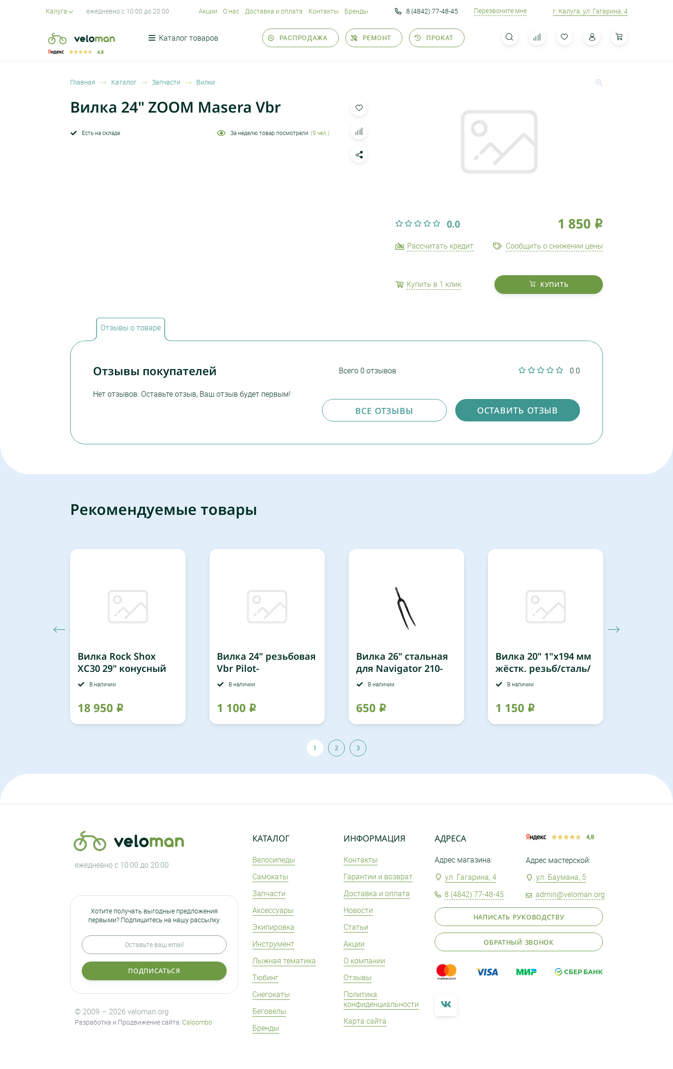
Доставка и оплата (274, 11)
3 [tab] (358, 747)
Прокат (434, 37)
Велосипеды (273, 860)
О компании (364, 960)
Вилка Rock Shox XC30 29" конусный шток (122, 668)
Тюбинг (265, 977)
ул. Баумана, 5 (561, 877)
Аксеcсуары (273, 910)
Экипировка (273, 927)
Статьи (356, 927)
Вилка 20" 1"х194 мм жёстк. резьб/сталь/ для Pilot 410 (543, 668)
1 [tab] (315, 747)
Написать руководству (519, 916)
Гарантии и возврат (378, 876)
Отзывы (358, 977)
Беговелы (269, 1011)
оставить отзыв (517, 410)
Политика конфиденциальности (381, 999)
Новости (358, 910)
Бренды (356, 11)
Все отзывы (384, 410)
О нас (231, 11)
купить (549, 284)
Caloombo (197, 1022)
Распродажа (298, 37)
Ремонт (371, 37)
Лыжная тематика (284, 960)
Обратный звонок (519, 942)
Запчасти (269, 893)
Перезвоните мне (500, 11)
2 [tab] (336, 747)
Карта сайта (365, 1021)
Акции (208, 11)
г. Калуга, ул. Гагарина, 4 (590, 11)
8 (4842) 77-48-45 (426, 11)
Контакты (323, 11)
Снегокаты (271, 994)
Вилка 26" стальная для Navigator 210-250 (402, 668)
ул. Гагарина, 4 (470, 877)
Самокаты (270, 876)
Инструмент (273, 944)
